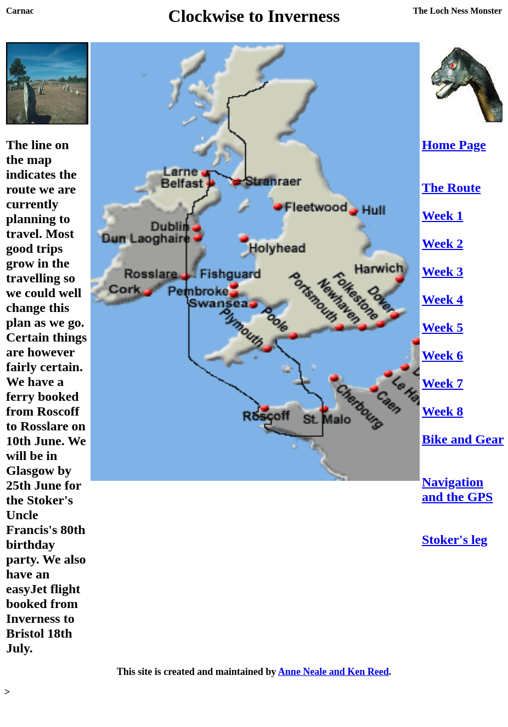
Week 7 (442, 383)
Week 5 (442, 327)
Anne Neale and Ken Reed (333, 671)
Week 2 (442, 243)
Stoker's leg (454, 539)
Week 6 (442, 355)
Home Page (454, 145)
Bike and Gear (463, 439)
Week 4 (442, 299)
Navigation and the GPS (457, 489)
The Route (451, 187)
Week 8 (442, 411)
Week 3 (442, 271)
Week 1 (442, 215)
